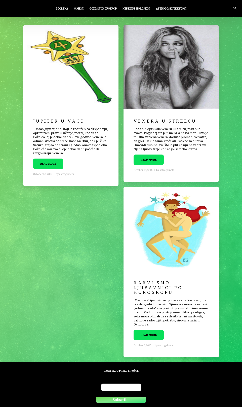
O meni (79, 9)
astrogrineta (66, 174)
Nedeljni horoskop (136, 9)
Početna (62, 9)
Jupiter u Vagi (58, 121)
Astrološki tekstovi (171, 9)
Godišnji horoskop (103, 9)
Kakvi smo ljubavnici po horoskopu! (158, 287)
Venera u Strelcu (165, 121)
